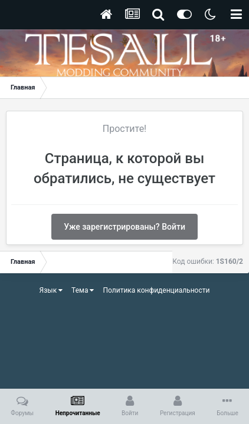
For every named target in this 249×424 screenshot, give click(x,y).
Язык (51, 290)
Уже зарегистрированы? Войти (124, 226)
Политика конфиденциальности (156, 290)
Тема (82, 290)
